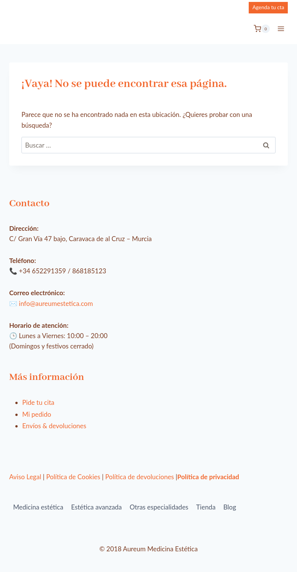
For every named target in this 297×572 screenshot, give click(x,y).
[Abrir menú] (281, 29)
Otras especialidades (159, 507)
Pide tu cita (38, 402)
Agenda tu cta (268, 7)
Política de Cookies (73, 477)
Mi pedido (36, 414)
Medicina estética (38, 507)
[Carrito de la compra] (262, 29)
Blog (229, 507)
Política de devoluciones (139, 477)
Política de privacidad (208, 477)
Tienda (206, 507)
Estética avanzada (96, 507)
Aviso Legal (25, 477)
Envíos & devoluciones (54, 426)
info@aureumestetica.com (56, 303)
